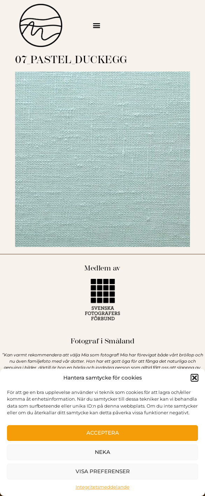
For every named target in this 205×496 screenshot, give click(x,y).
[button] (194, 377)
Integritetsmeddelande (102, 487)
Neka (102, 452)
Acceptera (102, 432)
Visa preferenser (103, 471)
